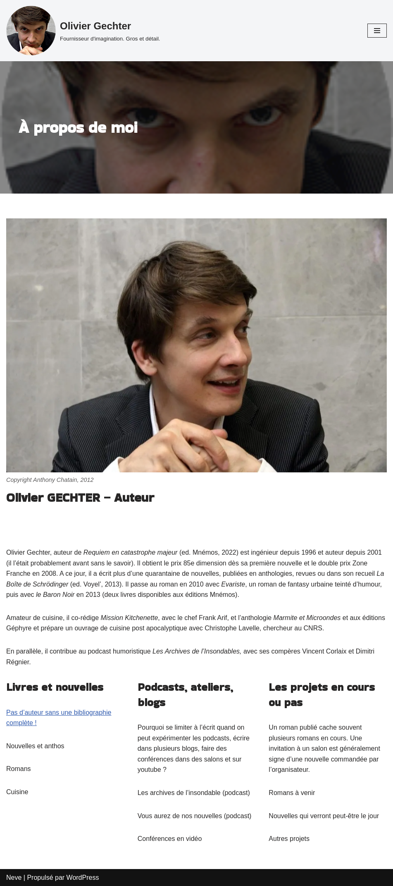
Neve (13, 877)
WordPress (83, 877)
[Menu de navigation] (377, 31)
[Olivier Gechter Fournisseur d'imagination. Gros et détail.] (83, 30)
